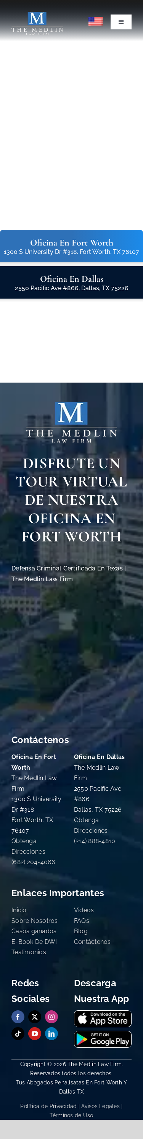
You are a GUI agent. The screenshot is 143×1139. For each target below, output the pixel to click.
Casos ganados (34, 931)
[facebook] (17, 1016)
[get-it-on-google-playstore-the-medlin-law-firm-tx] (102, 1035)
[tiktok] (17, 1033)
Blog (81, 931)
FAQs (81, 920)
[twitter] (34, 1016)
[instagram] (51, 1016)
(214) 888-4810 (95, 841)
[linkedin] (51, 1033)
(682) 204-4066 (33, 862)
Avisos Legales (100, 1106)
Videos (84, 910)
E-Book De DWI (34, 941)
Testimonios (28, 952)
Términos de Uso (71, 1115)
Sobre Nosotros (34, 920)
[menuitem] (96, 22)
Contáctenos (92, 941)
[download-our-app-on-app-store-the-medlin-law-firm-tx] (102, 1014)
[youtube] (34, 1033)
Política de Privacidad (48, 1106)
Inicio (19, 910)
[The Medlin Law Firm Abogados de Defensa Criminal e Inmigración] (37, 15)
